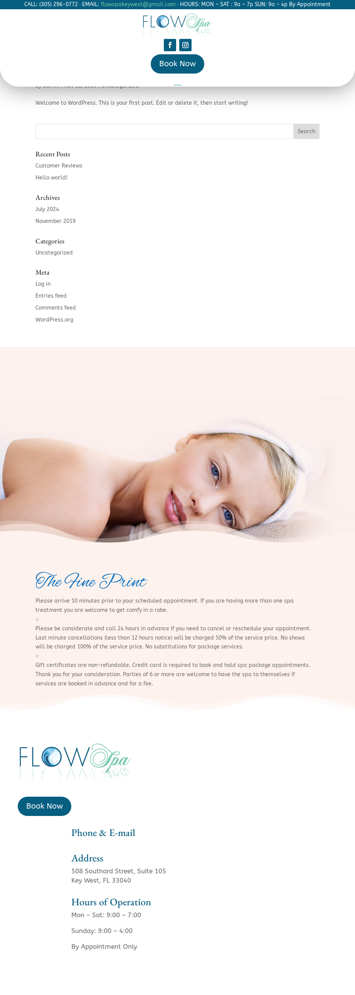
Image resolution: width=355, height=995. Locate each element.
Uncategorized (54, 253)
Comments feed (55, 308)
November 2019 (55, 221)
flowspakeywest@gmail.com (138, 4)
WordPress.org (54, 320)
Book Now (177, 63)
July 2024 (47, 209)
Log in (42, 284)
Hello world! (51, 177)
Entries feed (51, 296)
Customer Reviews (58, 165)
